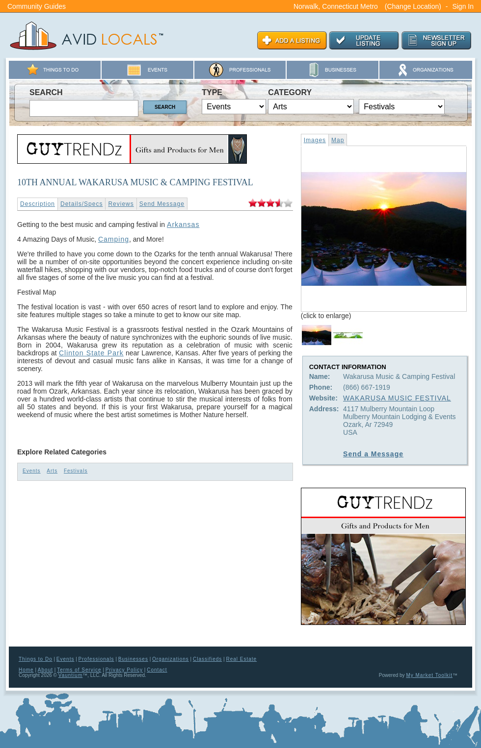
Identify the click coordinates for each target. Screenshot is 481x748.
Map (337, 140)
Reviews (121, 203)
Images (315, 140)
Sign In (463, 6)
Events (32, 471)
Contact (157, 670)
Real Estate (241, 659)
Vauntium (70, 675)
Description (37, 203)
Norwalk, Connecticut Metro (336, 6)
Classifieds (207, 659)
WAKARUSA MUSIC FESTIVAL (397, 398)
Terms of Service (79, 670)
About (45, 670)
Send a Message (373, 454)
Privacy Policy (124, 670)
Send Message (162, 203)
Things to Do (36, 659)
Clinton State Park (91, 353)
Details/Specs (81, 203)
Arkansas (183, 224)
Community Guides (36, 6)
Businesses (133, 659)
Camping (113, 239)
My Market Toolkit (429, 675)
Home (26, 670)
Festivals (75, 471)
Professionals (96, 659)
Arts (52, 471)
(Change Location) (413, 6)
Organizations (170, 659)
